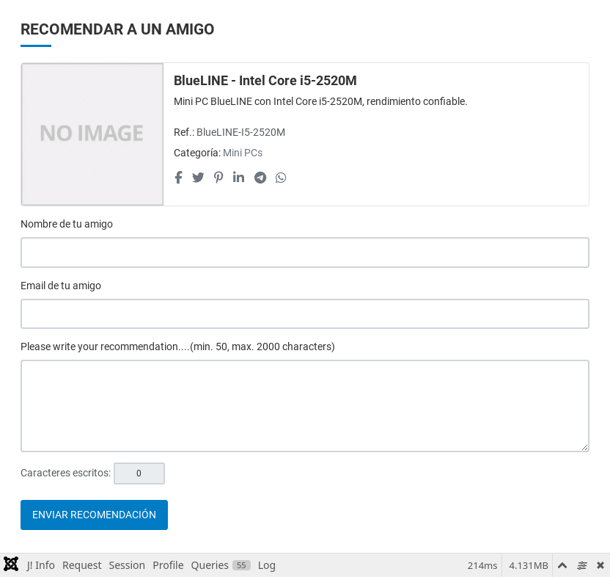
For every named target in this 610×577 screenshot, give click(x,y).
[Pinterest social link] (218, 177)
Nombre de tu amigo (67, 224)
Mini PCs (242, 153)
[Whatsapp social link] (280, 177)
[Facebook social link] (178, 177)
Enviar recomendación (94, 514)
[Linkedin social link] (239, 177)
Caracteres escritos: (66, 473)
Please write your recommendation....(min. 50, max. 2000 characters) (178, 346)
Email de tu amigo (61, 285)
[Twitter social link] (198, 177)
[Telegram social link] (260, 177)
